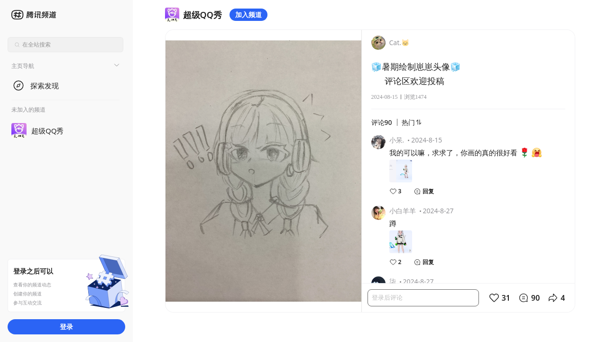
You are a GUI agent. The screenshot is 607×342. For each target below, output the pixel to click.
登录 (66, 326)
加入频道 (248, 14)
